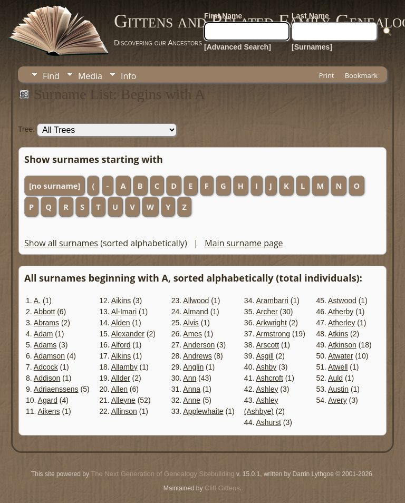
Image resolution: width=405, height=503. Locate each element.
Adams (45, 345)
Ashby (266, 367)
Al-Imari (124, 311)
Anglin (193, 367)
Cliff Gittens (222, 488)
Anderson (199, 345)
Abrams (46, 322)
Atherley (341, 322)
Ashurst (268, 422)
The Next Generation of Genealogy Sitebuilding (162, 474)
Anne (191, 400)
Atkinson (342, 345)
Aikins (121, 300)
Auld (335, 378)
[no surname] (54, 185)
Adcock (46, 367)
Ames (192, 334)
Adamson (49, 356)
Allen (119, 389)
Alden (120, 322)
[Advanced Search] (237, 47)
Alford (121, 345)
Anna (191, 389)
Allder (120, 378)
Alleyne (123, 400)
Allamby (124, 367)
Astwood (342, 300)
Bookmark (361, 75)
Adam (43, 334)
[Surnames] (312, 47)
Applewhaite (203, 411)
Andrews (197, 356)
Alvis (191, 322)
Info (128, 76)
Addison (47, 378)
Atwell (338, 367)
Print (326, 75)
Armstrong (273, 334)
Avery (337, 400)
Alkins (121, 356)
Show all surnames (61, 243)
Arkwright (271, 322)
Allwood (196, 300)
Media (90, 76)
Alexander (127, 334)
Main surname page (244, 243)
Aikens (49, 411)
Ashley (267, 389)
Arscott (267, 345)
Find (51, 76)
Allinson (124, 411)
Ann (189, 378)
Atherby (340, 311)
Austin (338, 389)
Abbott (44, 311)
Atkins (338, 334)
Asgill (264, 356)
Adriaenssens (56, 389)
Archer (266, 311)
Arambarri (272, 300)
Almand (195, 311)
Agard (47, 400)
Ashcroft (269, 378)
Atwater (340, 356)
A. (37, 300)
